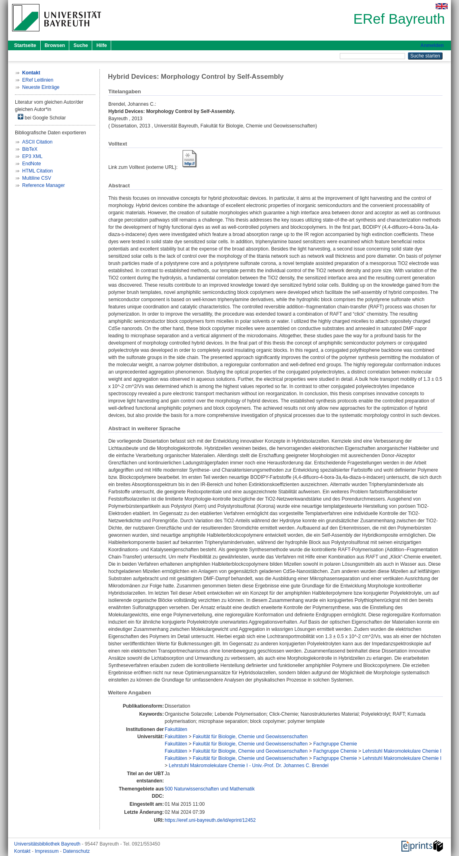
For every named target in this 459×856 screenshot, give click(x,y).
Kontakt (23, 851)
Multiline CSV (36, 178)
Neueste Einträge (41, 87)
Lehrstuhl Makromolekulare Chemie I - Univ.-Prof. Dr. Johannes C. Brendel (249, 765)
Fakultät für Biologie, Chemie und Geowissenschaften (250, 736)
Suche (80, 45)
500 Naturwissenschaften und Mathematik (209, 789)
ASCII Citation (37, 142)
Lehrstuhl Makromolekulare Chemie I (401, 751)
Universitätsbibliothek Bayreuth (48, 844)
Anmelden (432, 45)
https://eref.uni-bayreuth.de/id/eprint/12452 (210, 820)
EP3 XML (32, 156)
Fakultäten (176, 729)
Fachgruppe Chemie (335, 744)
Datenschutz (76, 851)
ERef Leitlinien (37, 80)
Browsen (55, 45)
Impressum (47, 851)
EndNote (31, 163)
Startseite (25, 45)
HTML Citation (37, 171)
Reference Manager (43, 185)
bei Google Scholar (42, 117)
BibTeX (29, 149)
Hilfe (101, 45)
